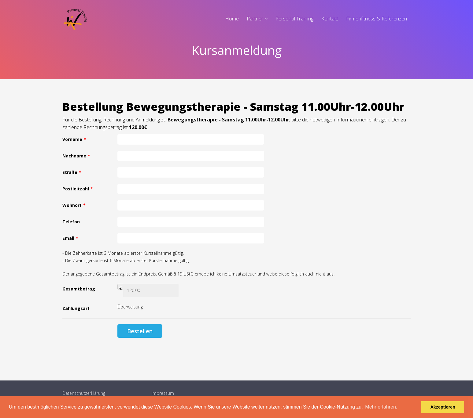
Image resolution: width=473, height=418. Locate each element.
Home (232, 18)
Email (70, 238)
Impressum (163, 393)
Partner (255, 18)
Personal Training (294, 18)
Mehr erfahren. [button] (381, 406)
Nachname (76, 156)
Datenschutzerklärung (83, 393)
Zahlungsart (76, 308)
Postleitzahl (77, 189)
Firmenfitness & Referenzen (376, 18)
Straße (71, 172)
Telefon (71, 222)
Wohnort (74, 205)
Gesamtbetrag (78, 289)
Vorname (74, 139)
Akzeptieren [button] (442, 407)
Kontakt (329, 18)
